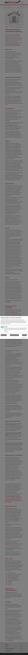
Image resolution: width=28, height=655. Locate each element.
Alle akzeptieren (3, 335)
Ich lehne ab (24, 335)
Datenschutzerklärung (6, 323)
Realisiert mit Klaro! (24, 337)
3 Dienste (6, 331)
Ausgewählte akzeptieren (14, 335)
